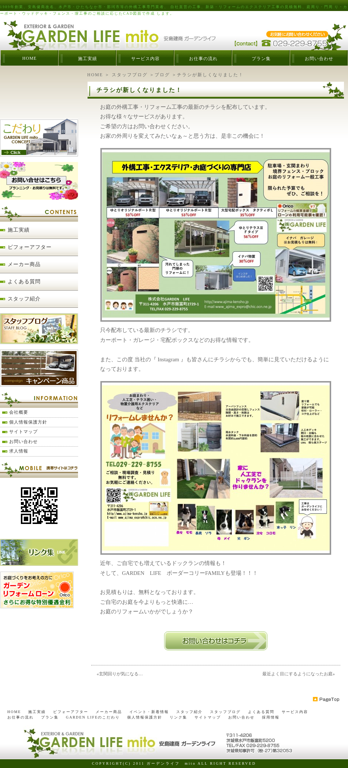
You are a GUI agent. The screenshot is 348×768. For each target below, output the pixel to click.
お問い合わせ (319, 58)
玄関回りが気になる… (121, 673)
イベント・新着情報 (149, 712)
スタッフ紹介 (24, 299)
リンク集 (178, 717)
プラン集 (261, 58)
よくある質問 (24, 281)
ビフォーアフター (30, 247)
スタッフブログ (130, 74)
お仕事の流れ (203, 58)
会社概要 (18, 412)
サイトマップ (23, 431)
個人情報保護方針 (28, 422)
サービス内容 (145, 58)
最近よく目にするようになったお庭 (297, 673)
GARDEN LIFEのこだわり (93, 717)
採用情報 (270, 717)
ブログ (162, 74)
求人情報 (18, 451)
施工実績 (87, 58)
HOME (29, 58)
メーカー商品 (24, 264)
